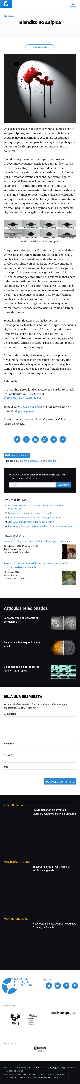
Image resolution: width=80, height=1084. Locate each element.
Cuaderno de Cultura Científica (27, 1075)
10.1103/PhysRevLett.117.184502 (22, 398)
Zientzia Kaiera (13, 805)
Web (6, 767)
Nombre (9, 743)
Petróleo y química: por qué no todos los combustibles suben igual (40, 526)
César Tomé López (31, 406)
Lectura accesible (40, 47)
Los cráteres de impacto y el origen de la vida (30, 513)
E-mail (8, 755)
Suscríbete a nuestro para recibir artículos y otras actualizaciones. (38, 476)
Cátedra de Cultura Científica (28, 1067)
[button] (17, 439)
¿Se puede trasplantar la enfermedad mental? (31, 522)
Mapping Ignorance (25, 411)
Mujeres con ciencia (17, 861)
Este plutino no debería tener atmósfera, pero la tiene (34, 517)
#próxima (9, 16)
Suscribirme (63, 485)
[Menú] (73, 4)
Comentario (10, 714)
